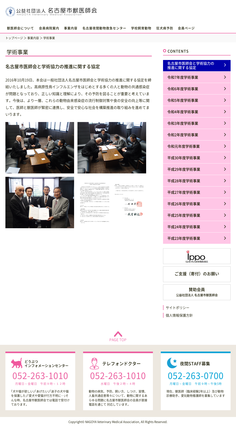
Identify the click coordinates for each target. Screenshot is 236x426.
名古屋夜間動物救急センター (104, 28)
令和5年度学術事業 (182, 100)
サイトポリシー (177, 307)
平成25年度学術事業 (183, 215)
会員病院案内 (49, 28)
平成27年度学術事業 (183, 192)
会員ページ (186, 28)
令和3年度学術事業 (182, 123)
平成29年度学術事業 (183, 169)
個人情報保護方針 (179, 315)
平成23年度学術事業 (183, 238)
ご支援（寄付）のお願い (197, 274)
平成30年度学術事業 (183, 157)
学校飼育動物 (141, 28)
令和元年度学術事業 (183, 146)
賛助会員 (197, 291)
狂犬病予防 (164, 28)
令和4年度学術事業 (182, 111)
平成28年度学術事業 (183, 180)
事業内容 (70, 28)
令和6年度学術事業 (182, 88)
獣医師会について (20, 28)
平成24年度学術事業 (183, 226)
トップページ (14, 38)
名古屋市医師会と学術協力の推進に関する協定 (190, 65)
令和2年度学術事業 (182, 134)
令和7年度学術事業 (182, 77)
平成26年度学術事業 (183, 203)
